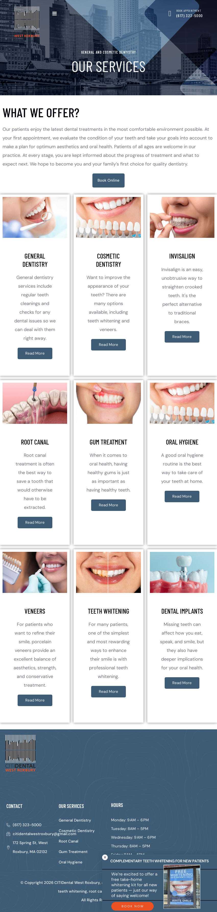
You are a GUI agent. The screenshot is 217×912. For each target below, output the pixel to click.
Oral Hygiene (70, 862)
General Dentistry (75, 820)
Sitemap (128, 900)
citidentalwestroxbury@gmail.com (44, 833)
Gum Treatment (73, 851)
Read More (35, 353)
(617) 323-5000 (189, 15)
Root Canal (68, 841)
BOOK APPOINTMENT (188, 10)
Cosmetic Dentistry (77, 830)
